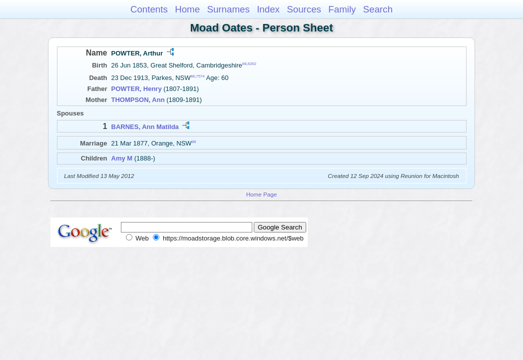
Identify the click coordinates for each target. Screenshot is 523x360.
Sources (304, 9)
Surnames (228, 9)
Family (342, 9)
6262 (252, 64)
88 (244, 64)
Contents (149, 9)
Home (187, 9)
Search (378, 9)
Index (268, 9)
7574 (200, 76)
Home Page (261, 194)
